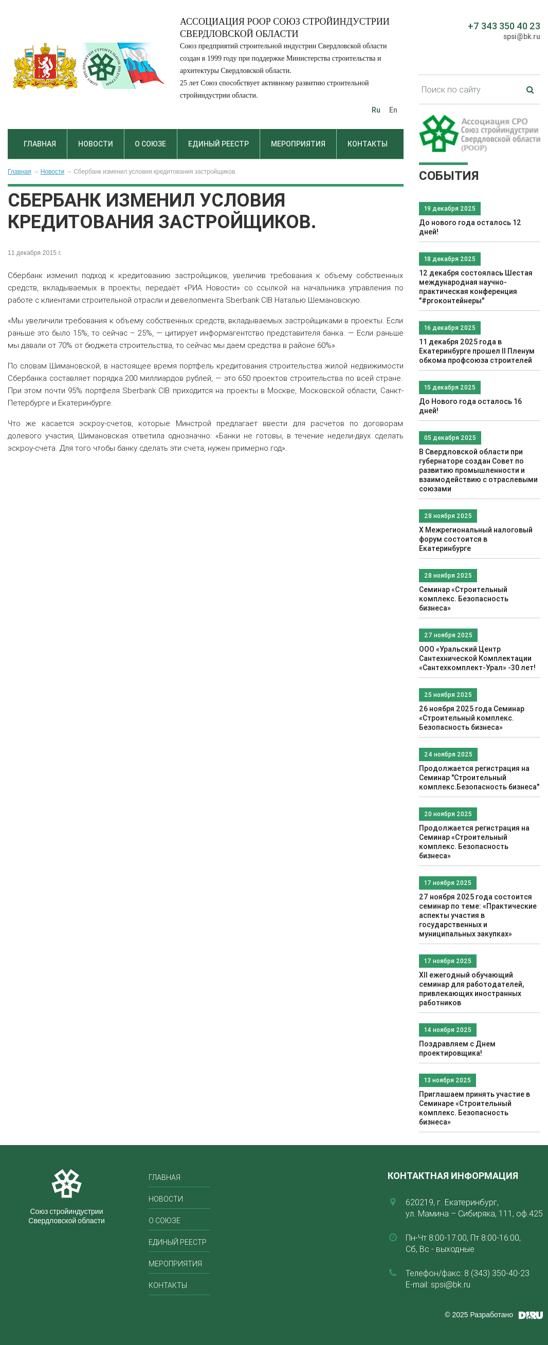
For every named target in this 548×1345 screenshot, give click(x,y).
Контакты (368, 144)
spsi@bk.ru (521, 36)
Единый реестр (218, 144)
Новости (95, 144)
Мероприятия (298, 144)
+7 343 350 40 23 (504, 26)
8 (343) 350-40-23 (496, 1273)
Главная (40, 144)
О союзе (150, 144)
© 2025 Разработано (479, 1315)
